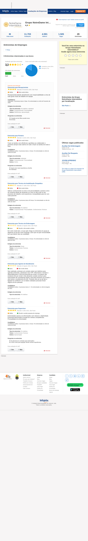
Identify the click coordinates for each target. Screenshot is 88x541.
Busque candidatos (42, 383)
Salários (50, 11)
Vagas (61, 35)
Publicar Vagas (23, 11)
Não (20, 127)
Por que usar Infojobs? (29, 379)
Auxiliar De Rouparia (70, 153)
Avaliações (27, 35)
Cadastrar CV (80, 11)
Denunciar (47, 128)
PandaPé (39, 384)
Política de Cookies (28, 383)
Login (71, 11)
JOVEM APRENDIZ (69, 160)
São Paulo (65, 105)
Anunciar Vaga (65, 11)
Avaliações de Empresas (37, 11)
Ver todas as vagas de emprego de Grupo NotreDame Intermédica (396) (73, 170)
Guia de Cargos (53, 383)
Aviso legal (40, 386)
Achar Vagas (14, 11)
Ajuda (38, 377)
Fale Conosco (26, 388)
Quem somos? (27, 377)
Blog (55, 11)
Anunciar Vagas (41, 381)
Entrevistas (78, 35)
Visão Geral (10, 35)
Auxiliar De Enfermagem (71, 146)
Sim (12, 127)
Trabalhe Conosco (27, 381)
